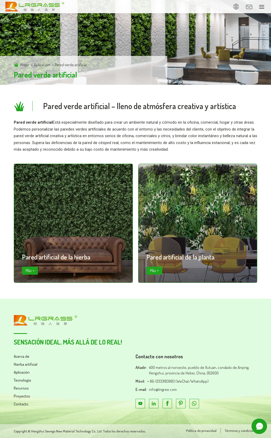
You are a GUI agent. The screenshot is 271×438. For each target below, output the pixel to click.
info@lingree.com (163, 389)
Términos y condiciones (241, 430)
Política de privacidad (201, 430)
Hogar (24, 64)
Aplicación (42, 64)
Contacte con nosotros (159, 356)
